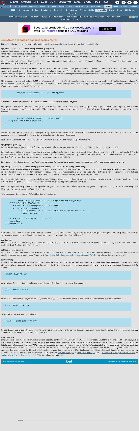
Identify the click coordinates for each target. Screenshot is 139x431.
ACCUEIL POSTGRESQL (18, 17)
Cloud (42, 7)
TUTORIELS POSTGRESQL (94, 17)
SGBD (108, 7)
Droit (97, 2)
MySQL (83, 10)
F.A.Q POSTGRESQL (56, 17)
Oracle (111, 10)
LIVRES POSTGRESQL (69, 20)
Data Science (46, 10)
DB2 (56, 10)
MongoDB (72, 14)
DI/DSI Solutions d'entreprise (25, 7)
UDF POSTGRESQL (113, 17)
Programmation (97, 7)
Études (87, 2)
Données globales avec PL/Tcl (13, 367)
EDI (86, 7)
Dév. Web (79, 7)
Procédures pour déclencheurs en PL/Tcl (122, 367)
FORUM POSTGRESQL (38, 17)
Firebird (63, 10)
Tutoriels (26, 2)
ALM (54, 7)
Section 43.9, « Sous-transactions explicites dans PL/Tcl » (72, 259)
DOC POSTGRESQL (74, 17)
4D (19, 10)
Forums (14, 2)
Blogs (44, 2)
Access (26, 10)
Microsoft (62, 7)
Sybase (119, 10)
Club (105, 2)
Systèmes (134, 7)
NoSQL (91, 10)
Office (115, 7)
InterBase (73, 10)
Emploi (77, 2)
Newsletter (64, 2)
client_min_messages (86, 358)
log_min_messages (66, 358)
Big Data (35, 10)
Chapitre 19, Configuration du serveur (118, 358)
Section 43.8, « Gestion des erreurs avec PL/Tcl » (21, 361)
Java (70, 7)
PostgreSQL (101, 10)
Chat (52, 2)
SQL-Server (129, 10)
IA (48, 7)
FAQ (36, 2)
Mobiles (124, 7)
